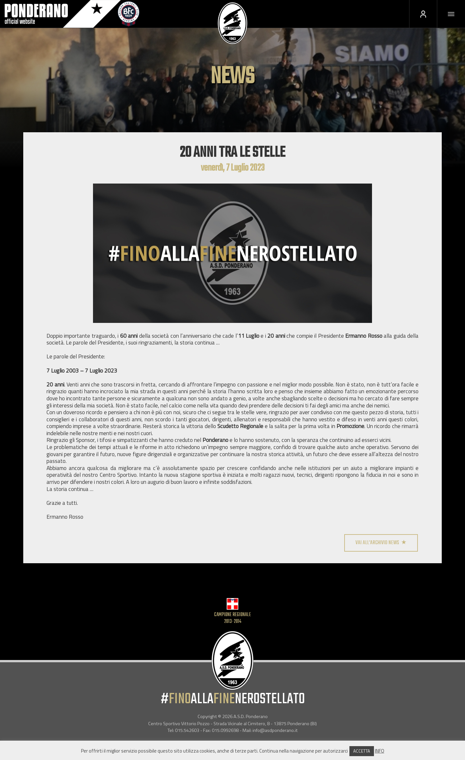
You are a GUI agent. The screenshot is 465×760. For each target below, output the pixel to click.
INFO (379, 751)
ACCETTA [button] (361, 751)
